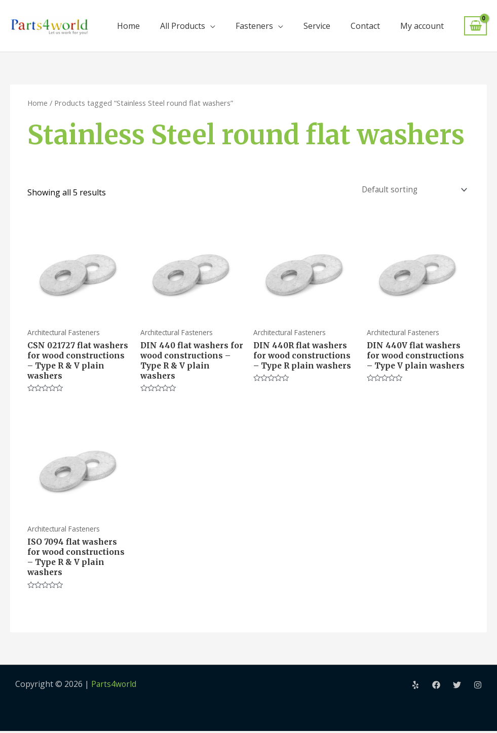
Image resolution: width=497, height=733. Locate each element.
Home (128, 25)
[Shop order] (411, 188)
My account (422, 25)
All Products (182, 25)
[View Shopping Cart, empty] (475, 26)
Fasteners (254, 25)
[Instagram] (478, 687)
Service (316, 25)
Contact (365, 25)
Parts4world (114, 685)
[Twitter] (457, 687)
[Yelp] (415, 687)
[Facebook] (436, 687)
